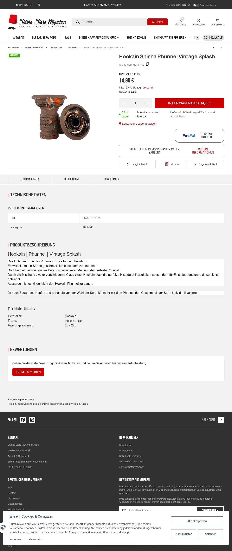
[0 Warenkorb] (217, 22)
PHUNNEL (73, 47)
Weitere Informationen (203, 151)
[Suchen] (78, 21)
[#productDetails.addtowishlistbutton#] (171, 164)
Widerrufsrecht (16, 509)
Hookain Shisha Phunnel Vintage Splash (104, 47)
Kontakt (12, 493)
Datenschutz (15, 503)
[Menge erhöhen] (147, 103)
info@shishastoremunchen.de (31, 461)
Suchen (157, 22)
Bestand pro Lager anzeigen (137, 123)
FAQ (38, 4)
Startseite (13, 47)
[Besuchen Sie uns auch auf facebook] (23, 420)
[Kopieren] (147, 64)
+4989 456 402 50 (20, 456)
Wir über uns (125, 450)
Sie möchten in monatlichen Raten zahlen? (174, 151)
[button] (24, 5)
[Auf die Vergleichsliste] (137, 164)
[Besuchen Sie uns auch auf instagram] (32, 420)
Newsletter (125, 445)
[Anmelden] (198, 22)
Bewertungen (112, 179)
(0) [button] (178, 5)
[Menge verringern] (124, 103)
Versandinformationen (131, 461)
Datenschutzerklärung (173, 498)
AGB (10, 487)
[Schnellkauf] (213, 38)
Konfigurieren (184, 533)
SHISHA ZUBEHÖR (33, 47)
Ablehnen (210, 533)
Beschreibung (71, 179)
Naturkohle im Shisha (130, 456)
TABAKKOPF (55, 47)
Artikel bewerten (28, 372)
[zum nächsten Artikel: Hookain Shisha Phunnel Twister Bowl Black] (213, 47)
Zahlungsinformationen (131, 467)
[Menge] (135, 103)
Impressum (14, 498)
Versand (148, 87)
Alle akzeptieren (197, 521)
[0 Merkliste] (180, 22)
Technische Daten (29, 179)
